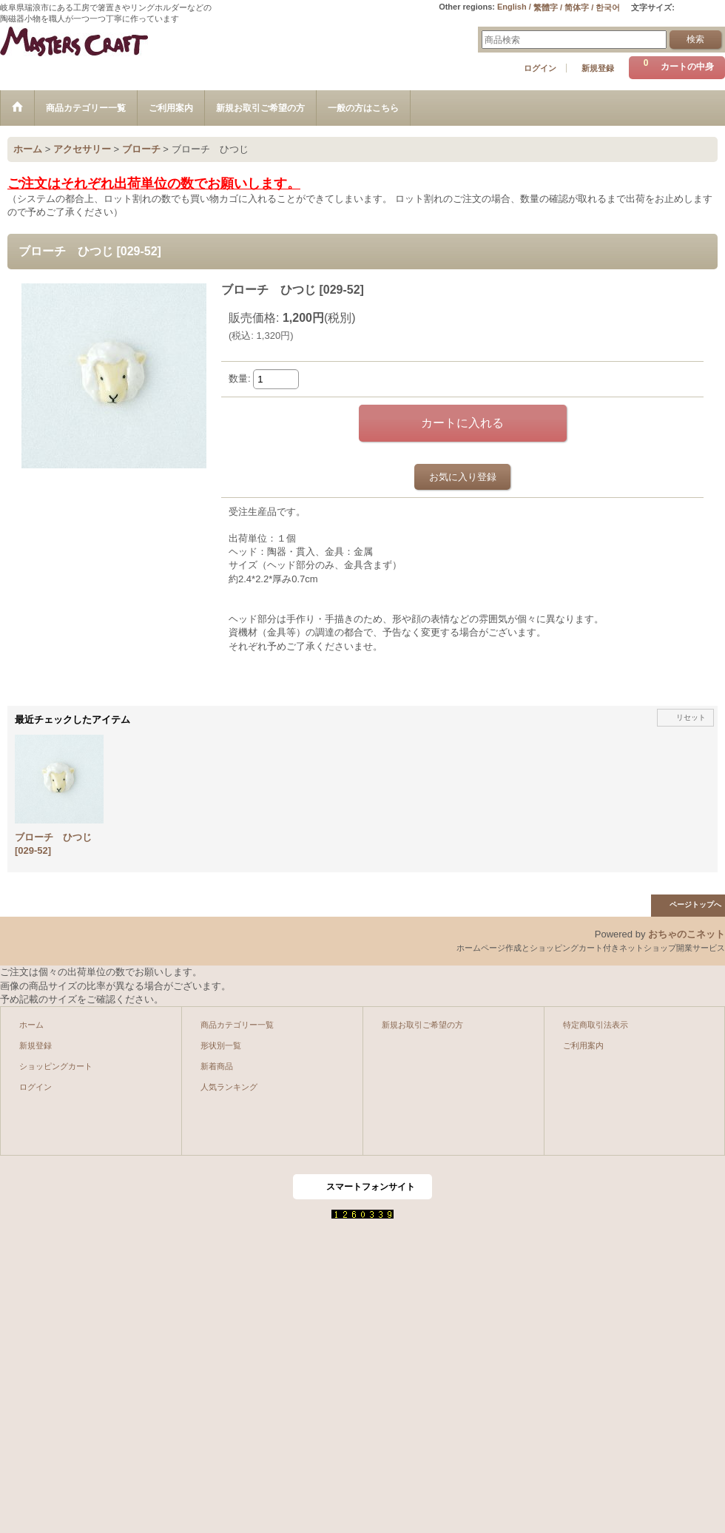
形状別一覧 (220, 1045)
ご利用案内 (583, 1045)
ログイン (540, 68)
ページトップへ (695, 904)
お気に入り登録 (462, 476)
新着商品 (216, 1066)
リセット (691, 717)
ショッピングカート (55, 1066)
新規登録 (597, 68)
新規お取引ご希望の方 (422, 1024)
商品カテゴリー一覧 (237, 1024)
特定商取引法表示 (595, 1024)
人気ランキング (228, 1086)
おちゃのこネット (686, 934)
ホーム (31, 1024)
